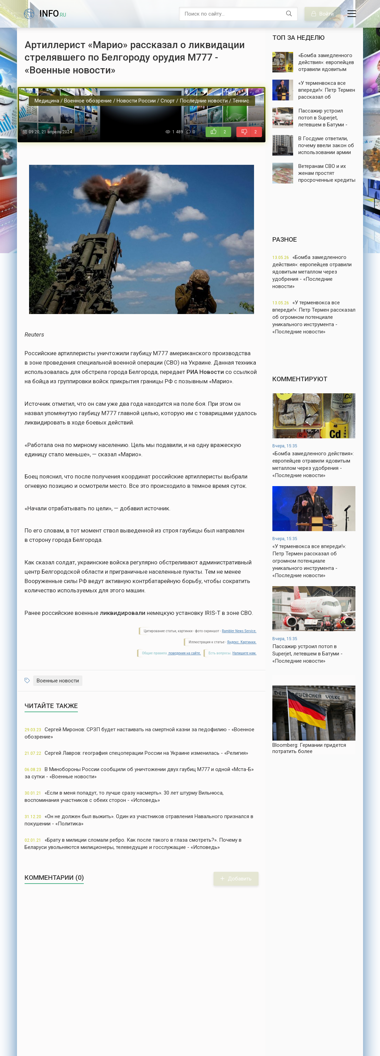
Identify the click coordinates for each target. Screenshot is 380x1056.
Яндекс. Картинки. (241, 642)
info (52, 14)
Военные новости (58, 681)
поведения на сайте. (184, 653)
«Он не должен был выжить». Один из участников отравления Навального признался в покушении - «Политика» (139, 820)
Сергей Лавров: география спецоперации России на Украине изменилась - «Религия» (136, 753)
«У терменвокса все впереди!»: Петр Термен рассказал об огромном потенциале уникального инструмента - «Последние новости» (313, 317)
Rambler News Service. (239, 631)
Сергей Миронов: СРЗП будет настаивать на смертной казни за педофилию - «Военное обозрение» (139, 733)
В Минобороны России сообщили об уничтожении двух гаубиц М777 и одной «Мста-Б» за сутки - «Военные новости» (139, 773)
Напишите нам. (244, 653)
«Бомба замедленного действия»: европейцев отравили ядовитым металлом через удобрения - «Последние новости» (312, 271)
